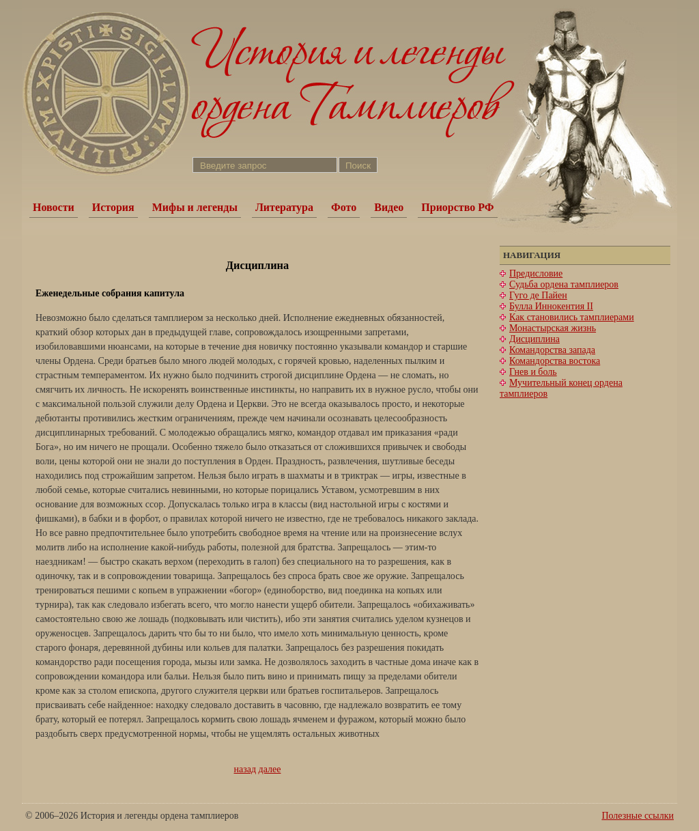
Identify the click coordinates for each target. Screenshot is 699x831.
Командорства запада (552, 350)
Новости (53, 207)
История (113, 207)
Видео (388, 207)
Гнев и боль (533, 372)
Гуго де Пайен (538, 295)
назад (245, 769)
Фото (343, 207)
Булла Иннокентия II (551, 306)
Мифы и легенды (195, 207)
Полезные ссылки (637, 816)
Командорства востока (554, 361)
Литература (284, 207)
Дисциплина (534, 339)
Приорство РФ (457, 207)
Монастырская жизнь (552, 328)
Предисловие (535, 273)
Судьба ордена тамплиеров (563, 284)
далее (270, 769)
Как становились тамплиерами (571, 317)
